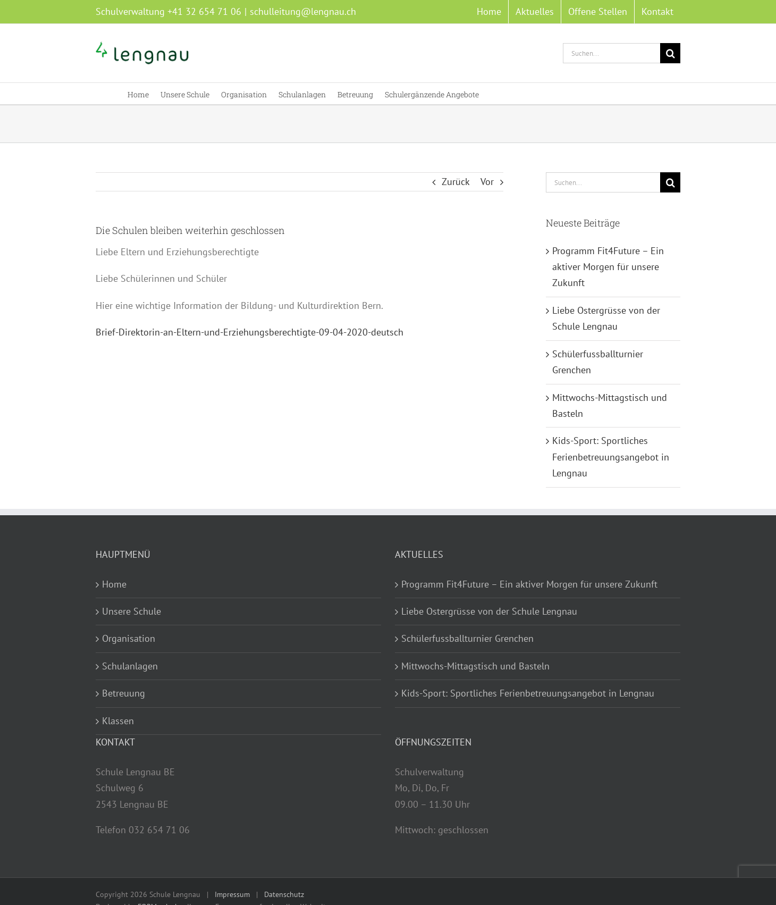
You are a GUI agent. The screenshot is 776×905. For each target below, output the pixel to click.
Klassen (118, 721)
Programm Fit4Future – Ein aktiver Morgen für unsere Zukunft (608, 267)
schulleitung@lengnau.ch (303, 11)
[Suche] (670, 53)
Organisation (128, 638)
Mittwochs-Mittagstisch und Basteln (475, 666)
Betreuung (123, 693)
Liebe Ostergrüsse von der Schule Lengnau (489, 611)
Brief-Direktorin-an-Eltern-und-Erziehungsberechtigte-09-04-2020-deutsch (249, 332)
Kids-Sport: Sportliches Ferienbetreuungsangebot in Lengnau (610, 456)
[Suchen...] (611, 53)
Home (114, 584)
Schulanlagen (130, 666)
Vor (487, 181)
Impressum (232, 894)
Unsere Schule (131, 611)
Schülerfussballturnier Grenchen (467, 638)
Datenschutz (284, 894)
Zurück (456, 181)
